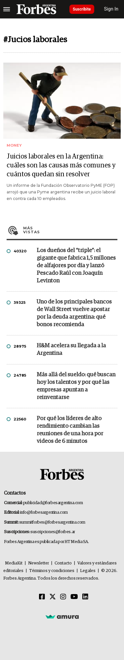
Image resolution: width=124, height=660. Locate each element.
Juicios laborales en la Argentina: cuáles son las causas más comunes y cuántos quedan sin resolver (61, 165)
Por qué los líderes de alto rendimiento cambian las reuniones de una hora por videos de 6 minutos (70, 430)
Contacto (63, 563)
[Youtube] (74, 597)
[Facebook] (42, 597)
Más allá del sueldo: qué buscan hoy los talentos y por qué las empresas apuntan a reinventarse (76, 386)
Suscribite (82, 9)
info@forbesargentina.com (44, 512)
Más (70, 230)
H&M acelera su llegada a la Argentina (71, 349)
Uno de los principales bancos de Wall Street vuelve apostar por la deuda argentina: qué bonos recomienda (74, 313)
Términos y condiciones (51, 571)
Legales (88, 571)
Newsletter (38, 563)
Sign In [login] (111, 9)
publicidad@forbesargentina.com (53, 503)
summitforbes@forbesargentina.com (52, 522)
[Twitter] (52, 597)
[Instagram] (63, 597)
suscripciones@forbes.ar (52, 532)
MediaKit (13, 563)
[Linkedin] (85, 597)
